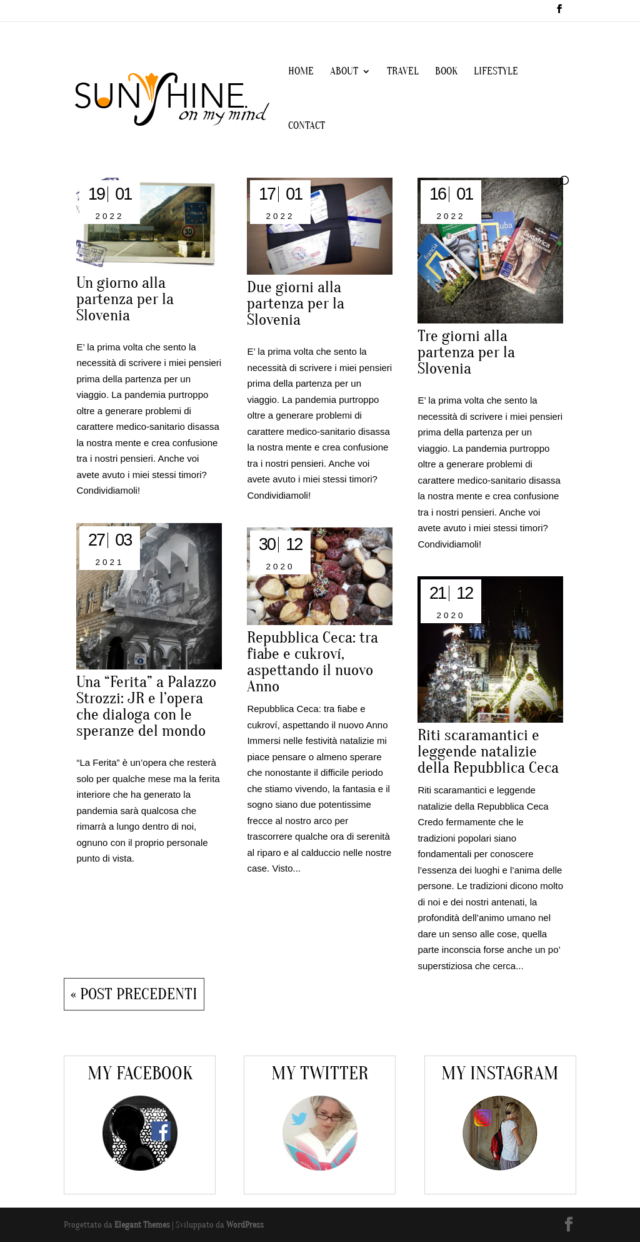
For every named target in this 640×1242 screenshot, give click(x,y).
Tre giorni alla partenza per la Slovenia (466, 352)
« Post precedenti (134, 994)
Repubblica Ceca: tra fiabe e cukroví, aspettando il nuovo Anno (312, 662)
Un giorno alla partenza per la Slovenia (125, 299)
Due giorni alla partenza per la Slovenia (295, 303)
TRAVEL (403, 72)
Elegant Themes (142, 1224)
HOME (301, 72)
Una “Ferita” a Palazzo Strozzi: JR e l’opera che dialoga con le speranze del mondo (146, 706)
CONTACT (306, 126)
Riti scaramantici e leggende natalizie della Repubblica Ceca (488, 751)
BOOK (446, 72)
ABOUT (344, 72)
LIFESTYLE (496, 72)
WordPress (245, 1224)
